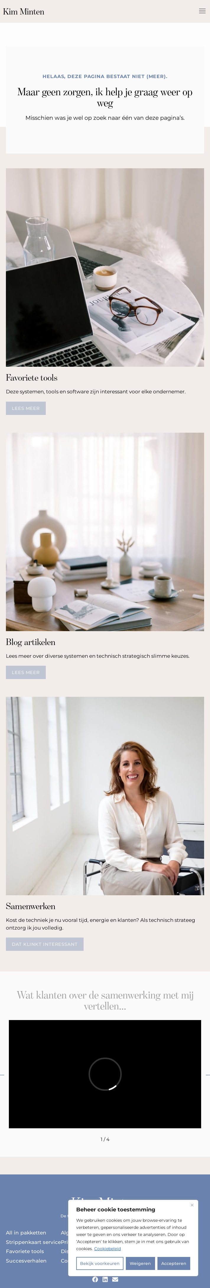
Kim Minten (23, 11)
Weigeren (140, 1263)
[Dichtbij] (192, 1204)
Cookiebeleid (107, 1248)
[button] (202, 11)
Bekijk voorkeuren (100, 1263)
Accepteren (173, 1263)
